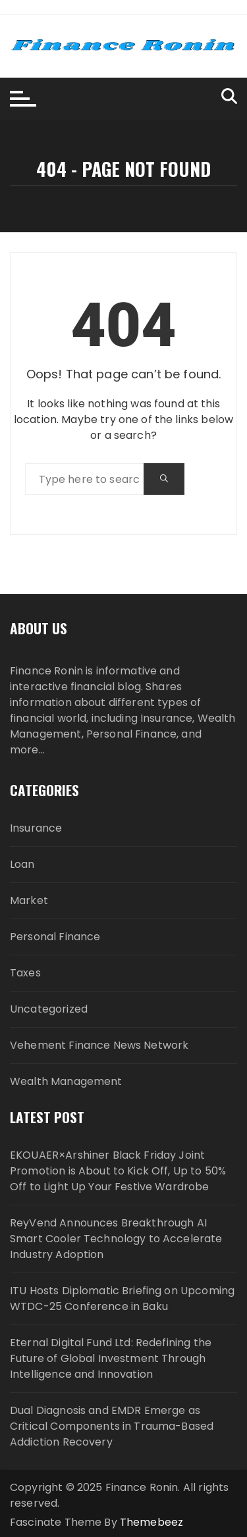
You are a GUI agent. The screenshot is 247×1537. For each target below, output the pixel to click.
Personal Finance (55, 936)
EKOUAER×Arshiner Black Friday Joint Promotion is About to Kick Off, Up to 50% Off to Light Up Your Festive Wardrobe (118, 1170)
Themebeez (151, 1522)
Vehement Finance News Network (99, 1045)
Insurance (36, 828)
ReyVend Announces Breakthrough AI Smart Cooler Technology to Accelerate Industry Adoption (116, 1238)
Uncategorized (49, 1009)
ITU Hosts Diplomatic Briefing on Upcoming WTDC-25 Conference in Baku (122, 1298)
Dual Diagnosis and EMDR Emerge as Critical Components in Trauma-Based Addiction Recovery (111, 1426)
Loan (22, 864)
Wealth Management (66, 1081)
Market (29, 900)
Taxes (25, 972)
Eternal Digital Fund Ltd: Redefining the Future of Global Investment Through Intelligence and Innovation (110, 1358)
